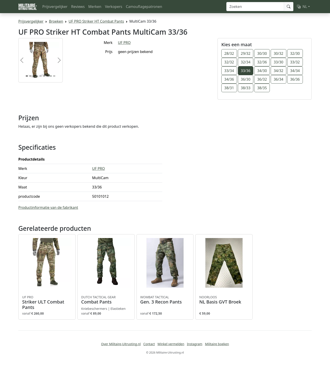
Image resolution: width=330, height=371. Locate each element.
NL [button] (302, 6)
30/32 (278, 53)
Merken (94, 6)
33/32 (295, 62)
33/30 (278, 62)
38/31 (229, 87)
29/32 (246, 53)
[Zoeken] (255, 6)
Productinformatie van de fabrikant (48, 207)
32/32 (229, 62)
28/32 (229, 53)
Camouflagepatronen (144, 6)
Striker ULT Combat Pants (47, 302)
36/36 (295, 79)
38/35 (262, 87)
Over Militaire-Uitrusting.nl (121, 344)
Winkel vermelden (171, 344)
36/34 (278, 79)
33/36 (246, 70)
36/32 (262, 79)
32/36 (262, 62)
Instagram (194, 344)
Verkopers (113, 6)
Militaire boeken (217, 344)
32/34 (246, 62)
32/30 (295, 53)
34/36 (229, 79)
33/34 (229, 70)
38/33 (246, 87)
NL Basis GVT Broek (224, 300)
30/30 (262, 53)
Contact (149, 344)
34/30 (262, 70)
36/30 (246, 79)
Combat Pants (106, 300)
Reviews (78, 6)
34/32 (278, 70)
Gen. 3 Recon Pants (165, 300)
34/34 (295, 70)
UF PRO (124, 42)
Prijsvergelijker (54, 6)
